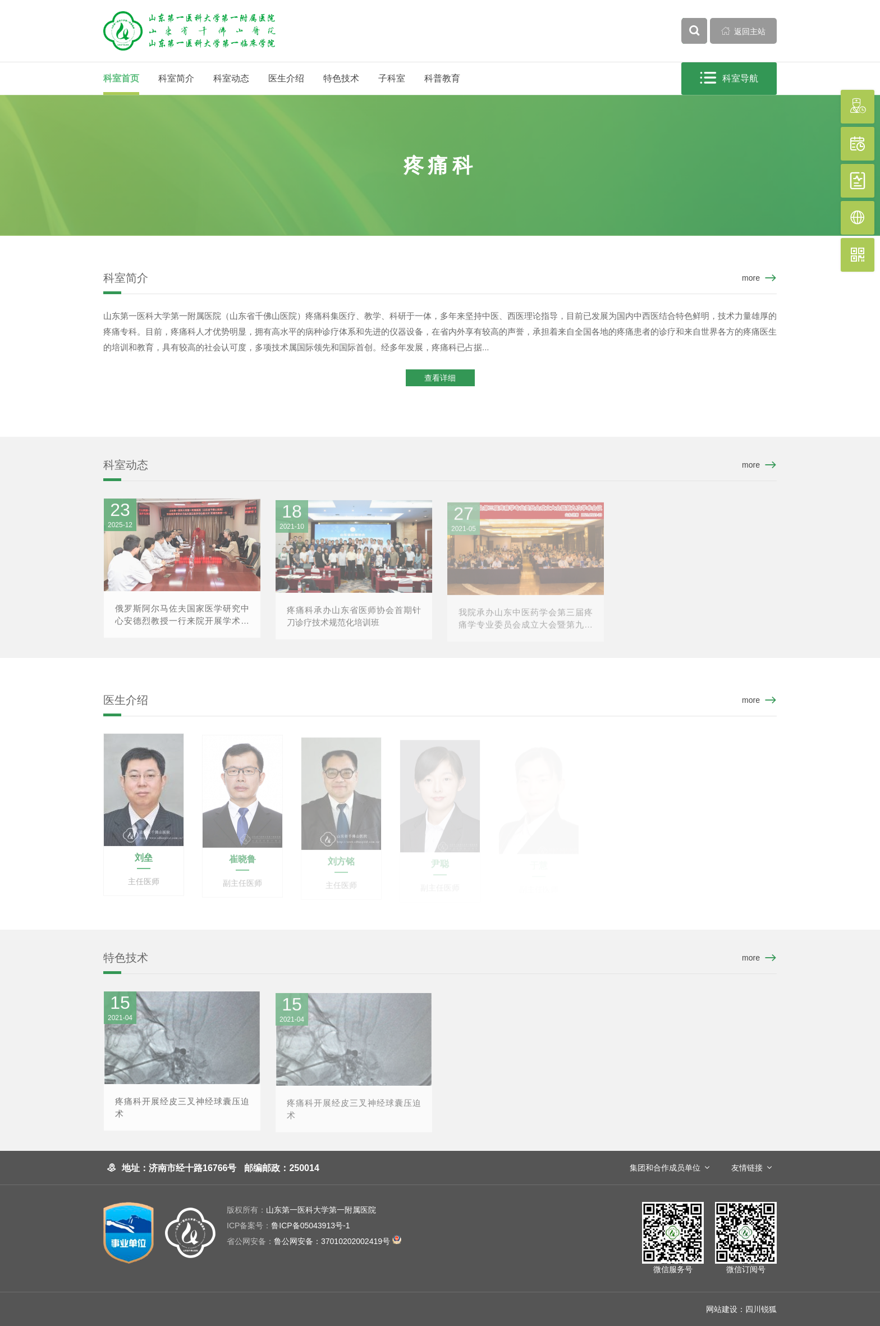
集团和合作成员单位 (665, 1167)
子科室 (391, 78)
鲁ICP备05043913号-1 (288, 1225)
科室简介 (176, 78)
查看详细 (440, 378)
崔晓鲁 (242, 866)
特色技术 (341, 78)
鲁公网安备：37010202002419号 (314, 1241)
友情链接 (747, 1167)
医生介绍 (286, 78)
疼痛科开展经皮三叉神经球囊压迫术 (182, 1114)
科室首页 (121, 78)
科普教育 (442, 78)
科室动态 (231, 78)
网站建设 (721, 1309)
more (751, 277)
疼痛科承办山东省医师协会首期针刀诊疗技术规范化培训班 (354, 623)
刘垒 (144, 864)
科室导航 (730, 78)
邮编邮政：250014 (281, 1168)
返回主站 (743, 31)
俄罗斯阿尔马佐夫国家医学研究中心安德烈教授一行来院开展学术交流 (182, 622)
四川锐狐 (761, 1309)
